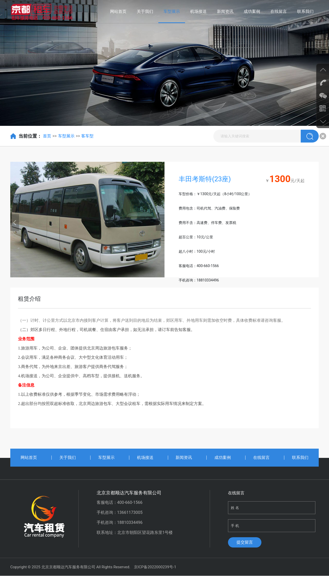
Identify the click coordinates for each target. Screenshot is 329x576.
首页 (47, 136)
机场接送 (198, 11)
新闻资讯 (225, 11)
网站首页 (118, 11)
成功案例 (252, 11)
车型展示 (171, 11)
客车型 (87, 136)
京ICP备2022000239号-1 (155, 567)
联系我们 (305, 11)
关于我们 (145, 11)
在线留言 (278, 11)
